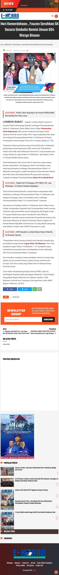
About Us (17, 563)
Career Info (39, 565)
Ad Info (33, 563)
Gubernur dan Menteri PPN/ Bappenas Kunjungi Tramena (31, 490)
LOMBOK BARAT (15, 297)
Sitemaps (10, 563)
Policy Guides (20, 565)
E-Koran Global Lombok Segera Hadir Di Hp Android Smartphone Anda (35, 512)
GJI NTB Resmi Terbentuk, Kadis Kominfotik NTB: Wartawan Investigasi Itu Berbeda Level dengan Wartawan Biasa (36, 480)
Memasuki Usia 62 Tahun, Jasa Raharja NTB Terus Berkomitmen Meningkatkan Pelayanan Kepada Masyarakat (33, 502)
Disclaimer (30, 565)
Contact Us (25, 563)
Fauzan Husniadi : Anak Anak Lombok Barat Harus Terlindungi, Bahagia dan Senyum (35, 468)
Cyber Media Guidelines (44, 563)
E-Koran (34, 570)
